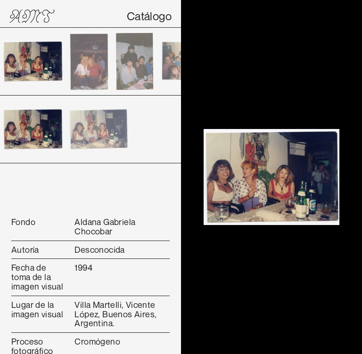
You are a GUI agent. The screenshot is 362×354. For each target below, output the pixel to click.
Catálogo (149, 16)
